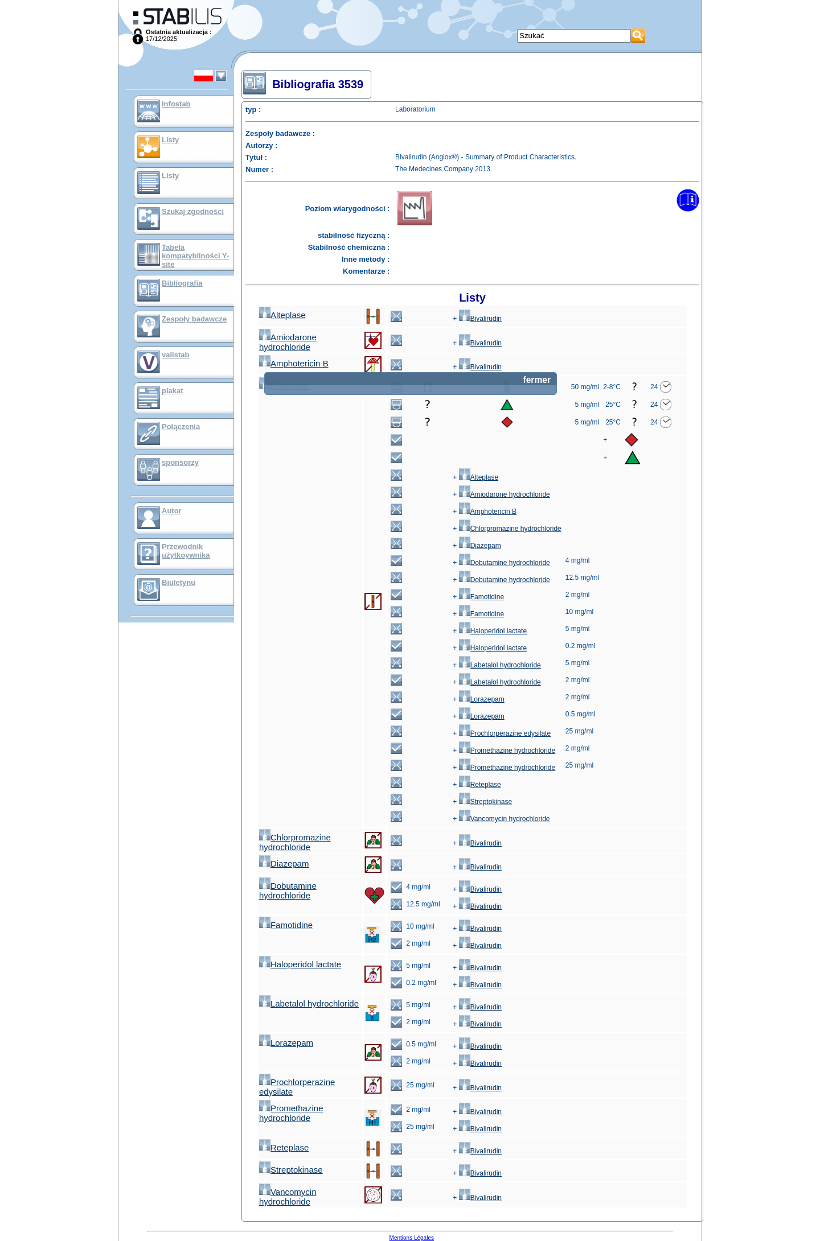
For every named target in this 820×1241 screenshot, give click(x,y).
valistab (175, 355)
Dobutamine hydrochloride (504, 563)
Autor (172, 510)
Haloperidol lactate (493, 631)
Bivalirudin (480, 319)
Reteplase (480, 785)
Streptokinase (485, 802)
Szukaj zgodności (193, 211)
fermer (537, 380)
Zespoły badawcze (194, 319)
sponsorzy (180, 462)
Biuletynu (178, 582)
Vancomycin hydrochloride (504, 819)
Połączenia (181, 426)
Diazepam (480, 546)
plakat (172, 390)
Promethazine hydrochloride (507, 751)
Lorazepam (482, 699)
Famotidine (481, 597)
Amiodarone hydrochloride (288, 342)
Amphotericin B (294, 363)
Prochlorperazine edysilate (505, 733)
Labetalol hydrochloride (500, 665)
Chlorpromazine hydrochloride (510, 529)
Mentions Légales (412, 1238)
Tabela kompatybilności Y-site (195, 256)
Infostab (176, 104)
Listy (170, 139)
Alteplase (282, 315)
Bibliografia (182, 283)
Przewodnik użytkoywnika (186, 550)
